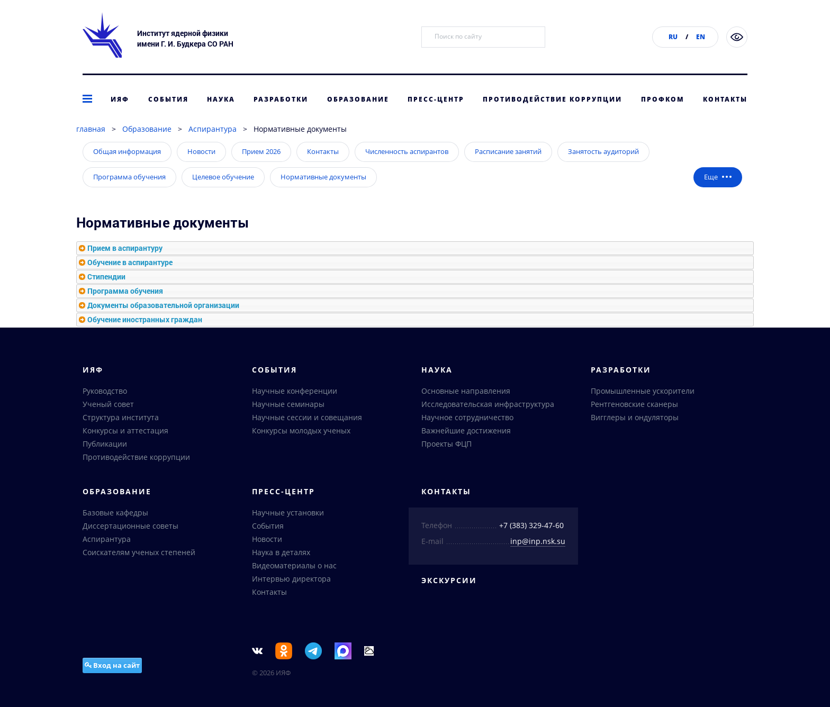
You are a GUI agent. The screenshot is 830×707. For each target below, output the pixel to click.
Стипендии (106, 276)
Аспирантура (212, 129)
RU (673, 36)
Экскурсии (449, 580)
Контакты (725, 99)
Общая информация (127, 151)
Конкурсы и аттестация (125, 430)
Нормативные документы (323, 177)
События (168, 99)
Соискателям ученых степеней (139, 552)
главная (90, 129)
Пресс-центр (436, 99)
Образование (358, 99)
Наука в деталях (281, 552)
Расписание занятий (508, 151)
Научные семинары (288, 404)
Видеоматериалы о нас (294, 565)
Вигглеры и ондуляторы (635, 417)
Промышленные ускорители (642, 391)
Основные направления (465, 391)
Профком (662, 99)
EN (700, 36)
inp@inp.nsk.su (537, 541)
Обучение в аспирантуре (130, 262)
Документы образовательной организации (163, 305)
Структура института (121, 417)
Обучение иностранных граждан (144, 319)
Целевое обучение (223, 177)
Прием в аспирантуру (125, 248)
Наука (221, 99)
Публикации (105, 444)
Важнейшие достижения (466, 430)
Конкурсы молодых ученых (301, 430)
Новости (201, 151)
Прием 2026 (261, 151)
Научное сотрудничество (467, 417)
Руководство (105, 391)
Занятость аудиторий (603, 151)
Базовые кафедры (115, 512)
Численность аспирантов (406, 151)
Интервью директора (291, 579)
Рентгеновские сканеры (634, 404)
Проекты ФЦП (446, 444)
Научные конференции (294, 391)
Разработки (281, 99)
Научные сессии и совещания (307, 417)
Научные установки (288, 512)
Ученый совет (108, 404)
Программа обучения (129, 177)
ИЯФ (120, 99)
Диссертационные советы (130, 526)
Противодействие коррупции (552, 99)
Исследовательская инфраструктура (487, 404)
